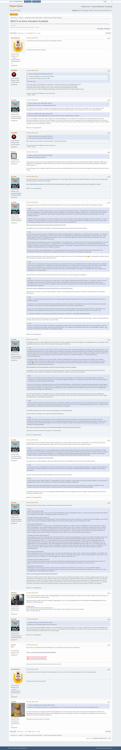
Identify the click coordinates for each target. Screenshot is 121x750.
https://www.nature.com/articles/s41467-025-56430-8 (40, 458)
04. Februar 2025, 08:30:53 (32, 37)
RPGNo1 (14, 593)
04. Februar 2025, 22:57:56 (32, 151)
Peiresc (13, 152)
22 (28, 33)
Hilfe (97, 748)
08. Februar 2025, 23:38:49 (32, 339)
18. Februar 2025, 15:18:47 (32, 701)
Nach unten (13, 33)
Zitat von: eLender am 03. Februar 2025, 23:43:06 (40, 74)
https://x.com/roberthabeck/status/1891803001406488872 (41, 652)
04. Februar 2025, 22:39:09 (32, 99)
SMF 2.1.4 (11, 748)
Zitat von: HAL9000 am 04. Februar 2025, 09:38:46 (41, 113)
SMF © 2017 (16, 748)
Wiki (80, 10)
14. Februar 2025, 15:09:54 (32, 592)
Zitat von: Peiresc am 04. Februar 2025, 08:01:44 (40, 103)
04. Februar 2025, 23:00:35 (32, 176)
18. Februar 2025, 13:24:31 (32, 644)
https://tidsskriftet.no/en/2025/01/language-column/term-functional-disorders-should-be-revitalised (51, 367)
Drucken (108, 33)
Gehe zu (88, 738)
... (25, 33)
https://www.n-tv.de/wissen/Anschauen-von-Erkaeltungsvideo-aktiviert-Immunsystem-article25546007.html (53, 427)
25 (34, 33)
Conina (13, 645)
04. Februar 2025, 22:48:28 (32, 132)
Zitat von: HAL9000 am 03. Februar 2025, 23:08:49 (42, 76)
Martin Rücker (55, 595)
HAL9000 (14, 70)
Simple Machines (23, 748)
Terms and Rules (102, 748)
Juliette (13, 701)
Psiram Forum (16, 6)
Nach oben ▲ (110, 748)
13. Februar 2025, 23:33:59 (32, 502)
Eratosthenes (15, 38)
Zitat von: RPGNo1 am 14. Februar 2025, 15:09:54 (41, 622)
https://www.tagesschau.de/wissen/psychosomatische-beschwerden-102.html (46, 225)
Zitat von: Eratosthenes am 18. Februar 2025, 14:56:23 (42, 705)
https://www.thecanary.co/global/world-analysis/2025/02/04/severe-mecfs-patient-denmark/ (49, 288)
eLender (13, 100)
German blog (85, 10)
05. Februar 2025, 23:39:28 (32, 202)
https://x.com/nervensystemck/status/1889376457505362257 (42, 573)
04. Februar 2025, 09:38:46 (32, 70)
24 (33, 33)
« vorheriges (99, 28)
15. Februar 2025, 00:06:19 (32, 619)
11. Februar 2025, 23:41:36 (32, 439)
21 (26, 33)
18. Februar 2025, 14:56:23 (32, 669)
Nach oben (13, 731)
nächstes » (107, 28)
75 (37, 33)
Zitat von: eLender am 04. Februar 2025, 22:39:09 (40, 136)
